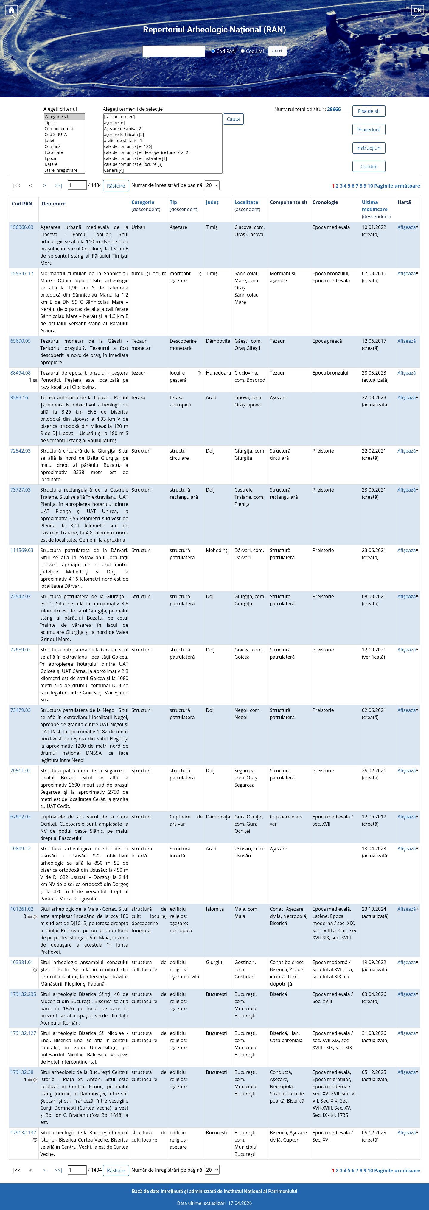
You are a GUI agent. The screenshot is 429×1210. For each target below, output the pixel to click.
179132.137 (23, 1132)
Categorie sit (64, 117)
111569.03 (21, 550)
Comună (64, 146)
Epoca (64, 158)
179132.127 (23, 1033)
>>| (59, 185)
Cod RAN (223, 51)
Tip (173, 202)
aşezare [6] (163, 123)
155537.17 (21, 273)
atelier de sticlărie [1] (163, 141)
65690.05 (20, 341)
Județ (64, 141)
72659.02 (20, 649)
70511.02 (20, 770)
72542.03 (20, 450)
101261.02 (21, 909)
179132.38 (21, 1072)
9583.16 (19, 397)
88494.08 (20, 372)
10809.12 (20, 848)
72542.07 (20, 596)
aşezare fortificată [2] (163, 135)
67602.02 (20, 816)
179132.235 (23, 994)
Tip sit (64, 123)
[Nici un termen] (163, 117)
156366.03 (21, 227)
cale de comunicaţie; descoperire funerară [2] (163, 152)
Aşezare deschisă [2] (163, 129)
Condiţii (368, 166)
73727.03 (20, 490)
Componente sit (64, 129)
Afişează (406, 227)
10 (370, 186)
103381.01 (21, 962)
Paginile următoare (397, 186)
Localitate (64, 152)
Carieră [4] (163, 170)
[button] (417, 11)
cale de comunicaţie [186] (163, 146)
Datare (64, 164)
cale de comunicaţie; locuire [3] (163, 164)
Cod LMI (252, 51)
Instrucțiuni (369, 148)
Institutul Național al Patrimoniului (260, 1191)
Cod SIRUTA (64, 135)
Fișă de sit (369, 111)
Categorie (142, 202)
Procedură (369, 129)
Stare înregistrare (64, 170)
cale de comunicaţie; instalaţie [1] (163, 158)
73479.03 (20, 710)
